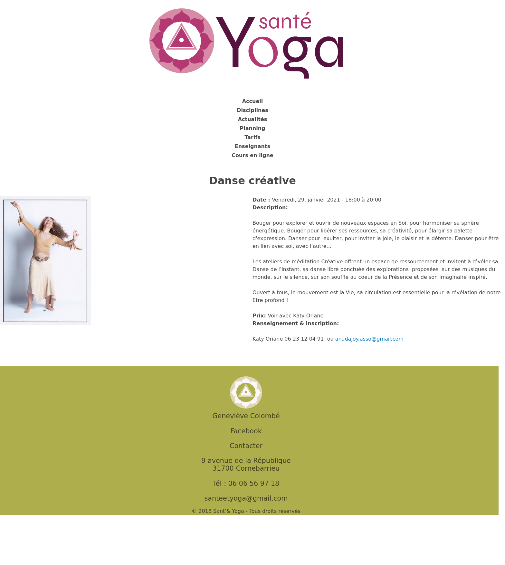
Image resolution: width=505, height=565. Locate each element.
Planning (252, 128)
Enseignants (252, 146)
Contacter (246, 446)
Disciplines (252, 110)
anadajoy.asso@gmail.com (369, 339)
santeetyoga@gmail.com (246, 498)
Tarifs (252, 137)
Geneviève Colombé (246, 416)
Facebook (246, 431)
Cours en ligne (252, 155)
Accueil (252, 101)
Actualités (252, 119)
